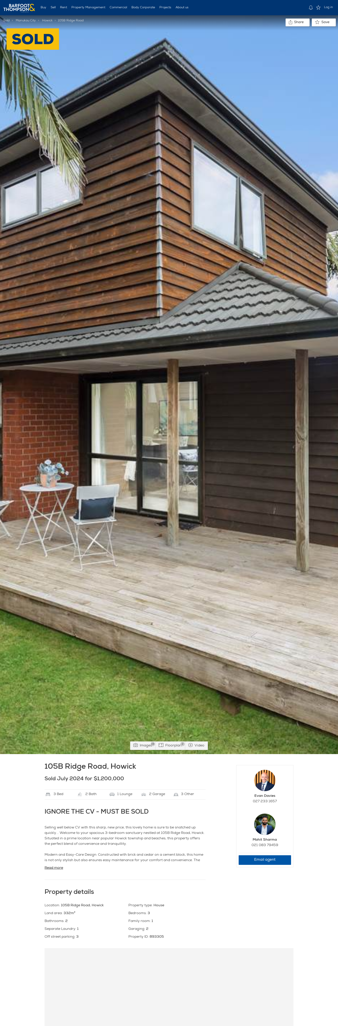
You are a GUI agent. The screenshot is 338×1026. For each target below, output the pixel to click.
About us (182, 7)
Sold (6, 20)
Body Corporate (143, 7)
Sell (53, 7)
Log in (328, 7)
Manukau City (26, 20)
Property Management (88, 7)
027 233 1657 (265, 801)
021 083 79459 (265, 845)
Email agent (265, 860)
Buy (43, 7)
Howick (47, 20)
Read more (54, 868)
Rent (63, 7)
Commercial (118, 7)
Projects (165, 7)
